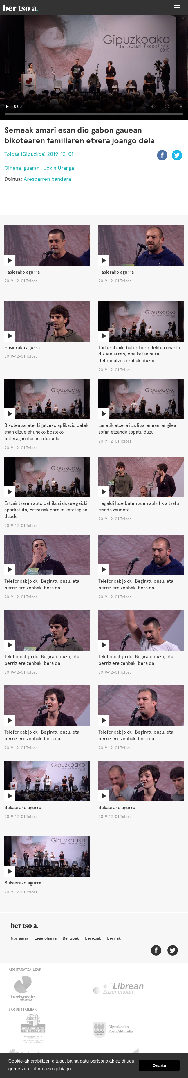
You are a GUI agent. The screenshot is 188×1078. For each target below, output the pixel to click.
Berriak (114, 938)
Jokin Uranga (59, 168)
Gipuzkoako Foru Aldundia (116, 1028)
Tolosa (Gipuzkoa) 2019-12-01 (38, 154)
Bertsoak (71, 938)
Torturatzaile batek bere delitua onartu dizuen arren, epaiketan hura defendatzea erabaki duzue (139, 354)
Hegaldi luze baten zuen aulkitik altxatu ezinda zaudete (138, 507)
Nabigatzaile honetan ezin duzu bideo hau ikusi (94, 67)
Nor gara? (19, 938)
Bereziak (93, 938)
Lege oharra (46, 938)
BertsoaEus (29, 7)
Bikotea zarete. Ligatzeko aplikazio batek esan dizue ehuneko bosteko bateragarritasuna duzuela (46, 431)
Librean (119, 988)
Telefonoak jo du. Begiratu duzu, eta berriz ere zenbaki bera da (41, 584)
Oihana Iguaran (21, 168)
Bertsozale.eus (27, 988)
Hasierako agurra (22, 272)
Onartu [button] (159, 1065)
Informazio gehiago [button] (51, 1068)
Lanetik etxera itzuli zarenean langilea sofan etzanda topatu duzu (137, 428)
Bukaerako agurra (22, 807)
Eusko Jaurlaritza (33, 1028)
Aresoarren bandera (47, 179)
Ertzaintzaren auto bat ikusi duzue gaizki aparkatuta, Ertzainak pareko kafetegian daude (45, 510)
